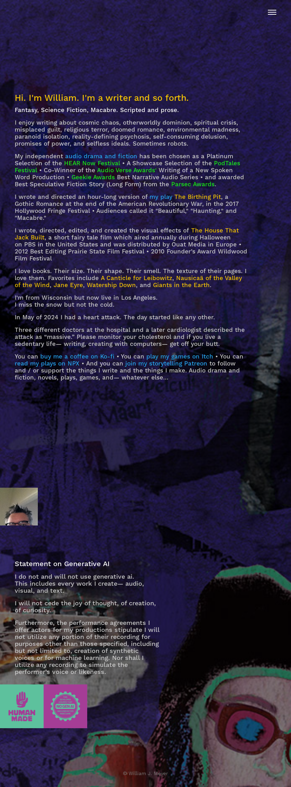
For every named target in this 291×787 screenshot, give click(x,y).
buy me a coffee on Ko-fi (77, 357)
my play (161, 197)
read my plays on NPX (47, 364)
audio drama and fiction (101, 156)
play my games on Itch (179, 357)
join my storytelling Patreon (166, 364)
